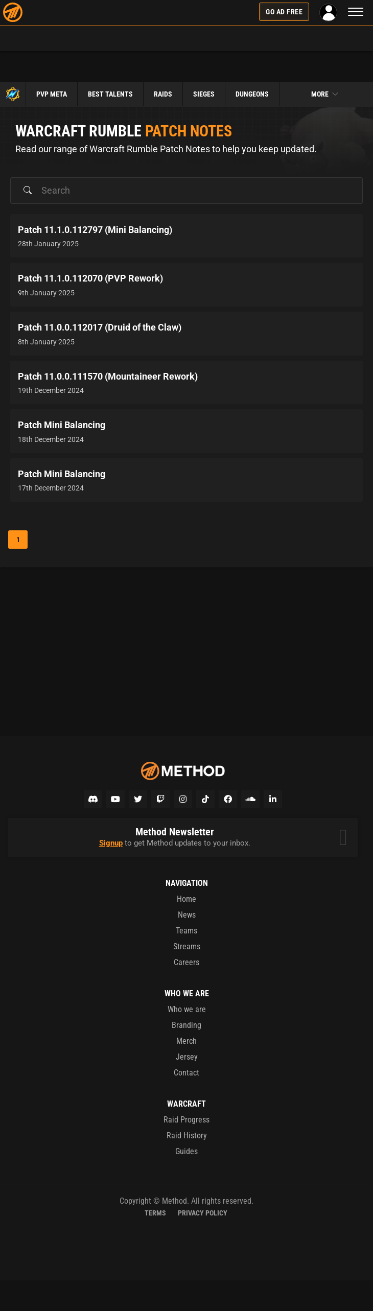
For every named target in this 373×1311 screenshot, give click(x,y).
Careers (186, 962)
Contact (186, 1073)
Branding (186, 1025)
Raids (163, 94)
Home (186, 899)
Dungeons (252, 94)
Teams (186, 930)
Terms (155, 1212)
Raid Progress (186, 1120)
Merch (186, 1041)
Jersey (187, 1057)
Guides (186, 1151)
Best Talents (110, 94)
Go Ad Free (284, 12)
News (187, 915)
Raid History (187, 1135)
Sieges (204, 94)
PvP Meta (51, 94)
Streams (186, 946)
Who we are (187, 1009)
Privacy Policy (202, 1212)
